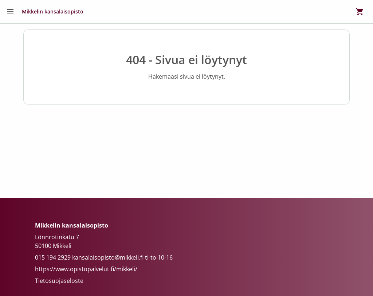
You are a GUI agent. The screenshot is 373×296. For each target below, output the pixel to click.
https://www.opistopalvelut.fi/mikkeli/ (86, 269)
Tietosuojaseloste (59, 281)
